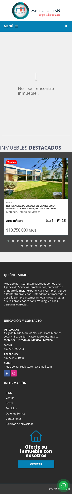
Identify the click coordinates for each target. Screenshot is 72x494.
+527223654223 (14, 349)
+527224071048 (14, 358)
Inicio (9, 392)
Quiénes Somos (15, 413)
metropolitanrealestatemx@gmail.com (28, 366)
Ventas (10, 398)
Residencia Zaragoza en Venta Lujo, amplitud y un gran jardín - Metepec (31, 207)
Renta (9, 403)
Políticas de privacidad (20, 424)
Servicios (11, 408)
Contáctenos (14, 418)
